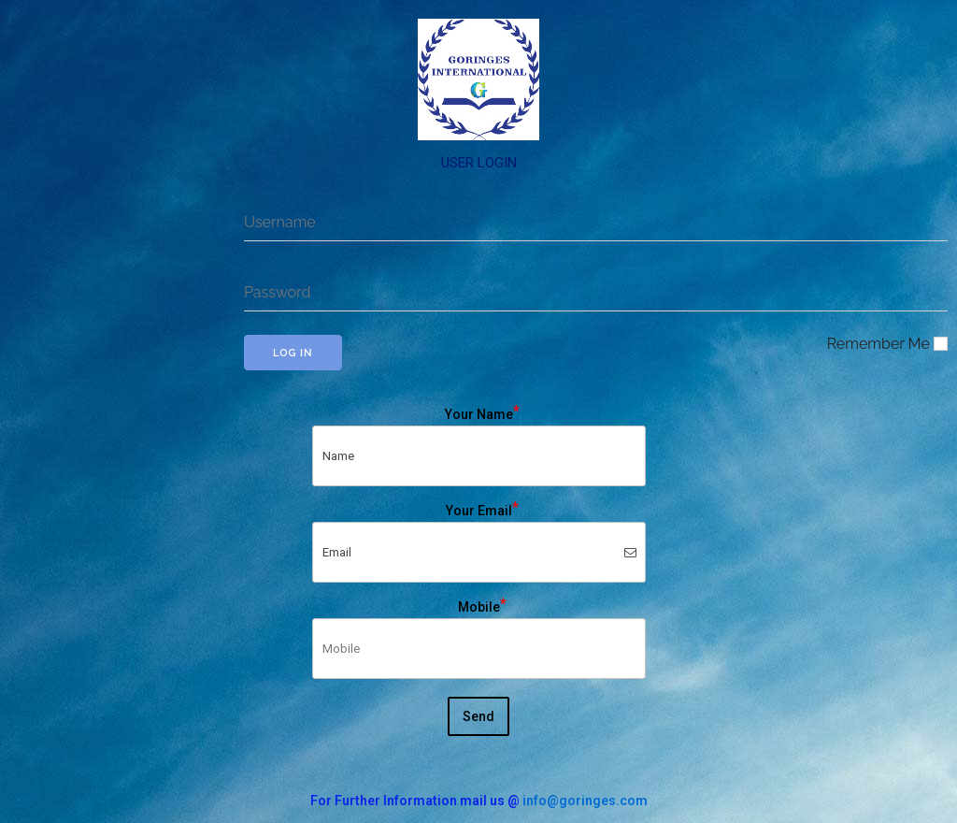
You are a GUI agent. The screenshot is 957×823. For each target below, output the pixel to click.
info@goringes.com (585, 800)
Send (478, 716)
